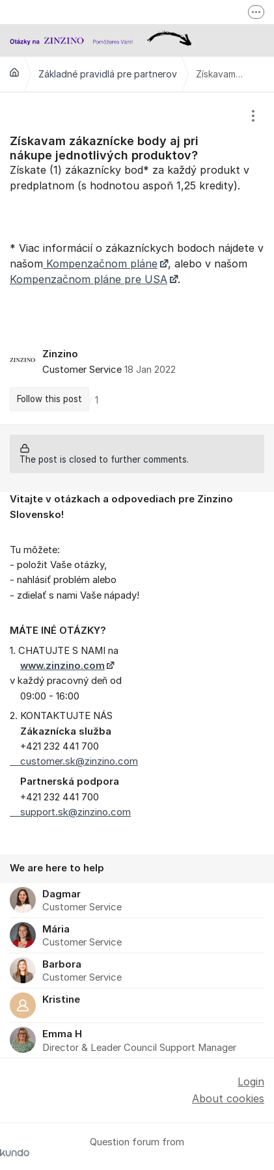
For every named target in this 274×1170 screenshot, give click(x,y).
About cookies (228, 1098)
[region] (137, 258)
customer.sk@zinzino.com (74, 761)
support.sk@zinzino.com (70, 812)
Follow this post (49, 399)
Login (251, 1081)
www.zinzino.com (62, 666)
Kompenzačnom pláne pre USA (88, 279)
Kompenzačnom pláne (100, 263)
